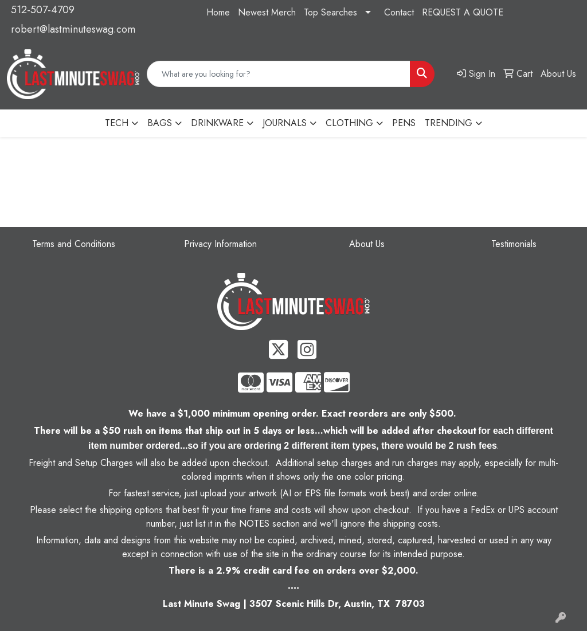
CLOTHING (349, 123)
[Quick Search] (278, 74)
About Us (367, 243)
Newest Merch (267, 12)
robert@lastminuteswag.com (73, 29)
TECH (116, 123)
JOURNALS (285, 123)
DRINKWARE (217, 123)
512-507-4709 (43, 9)
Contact (399, 12)
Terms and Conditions (73, 243)
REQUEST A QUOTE (462, 12)
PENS (404, 123)
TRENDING (448, 123)
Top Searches (330, 12)
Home (218, 12)
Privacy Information (220, 243)
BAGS (159, 123)
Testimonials (514, 243)
